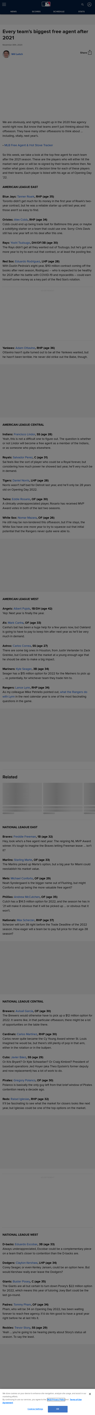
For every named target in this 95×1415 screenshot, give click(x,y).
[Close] (89, 1394)
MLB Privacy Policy (56, 1399)
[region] (47, 1402)
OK (57, 1409)
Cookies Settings (35, 1409)
